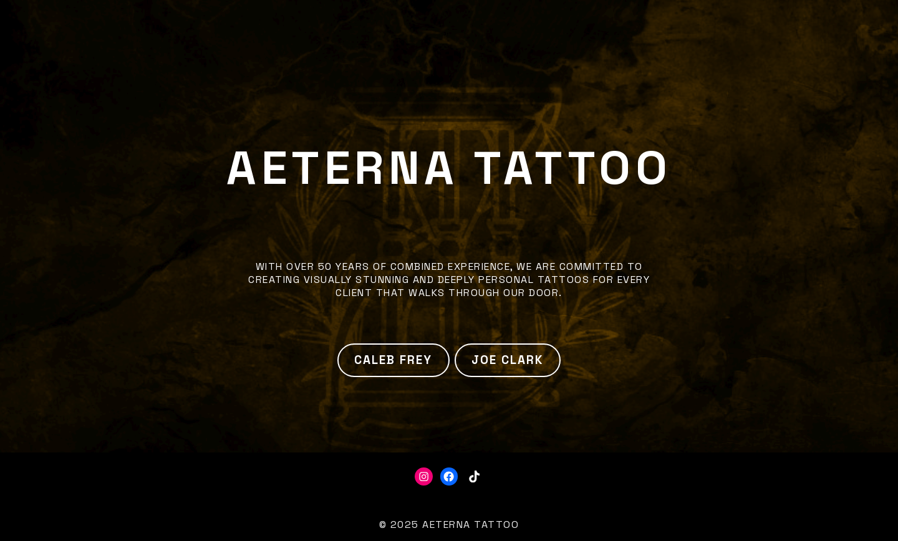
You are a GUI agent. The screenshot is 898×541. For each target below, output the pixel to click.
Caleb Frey (393, 360)
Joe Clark (507, 360)
